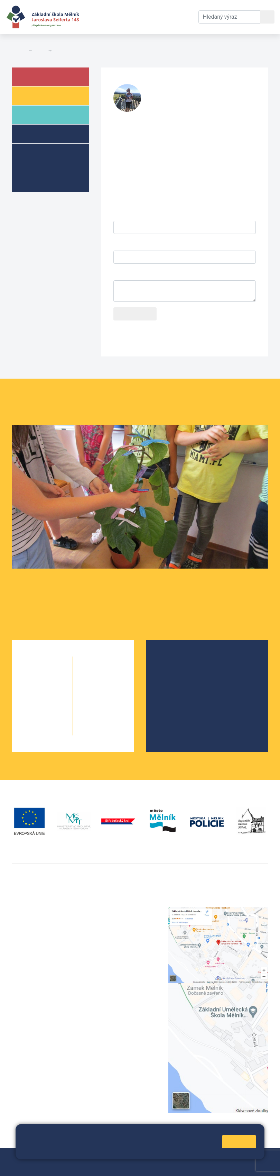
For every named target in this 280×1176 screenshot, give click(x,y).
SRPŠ (170, 705)
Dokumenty (145, 12)
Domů (18, 50)
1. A (30, 675)
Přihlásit (22, 1166)
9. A (91, 717)
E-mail (121, 243)
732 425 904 (165, 107)
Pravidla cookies (112, 1151)
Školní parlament (184, 693)
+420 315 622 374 (124, 910)
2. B (55, 689)
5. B (55, 731)
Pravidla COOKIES (123, 1166)
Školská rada (179, 671)
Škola (39, 76)
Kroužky (41, 182)
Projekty (173, 682)
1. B (55, 675)
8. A (91, 703)
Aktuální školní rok (104, 16)
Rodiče (40, 114)
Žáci (36, 95)
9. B (116, 717)
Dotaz (120, 273)
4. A (30, 717)
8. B (116, 703)
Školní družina (50, 133)
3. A (30, 703)
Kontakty (181, 12)
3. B (55, 703)
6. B (104, 675)
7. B (116, 689)
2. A (30, 689)
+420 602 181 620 (34, 1024)
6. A (91, 675)
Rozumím (239, 1141)
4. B (55, 717)
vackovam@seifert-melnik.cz (48, 1032)
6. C (116, 675)
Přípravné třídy (43, 158)
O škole (172, 660)
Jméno (121, 213)
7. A (91, 689)
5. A (30, 731)
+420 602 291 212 (124, 919)
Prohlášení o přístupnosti (67, 1166)
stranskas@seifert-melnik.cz (182, 99)
